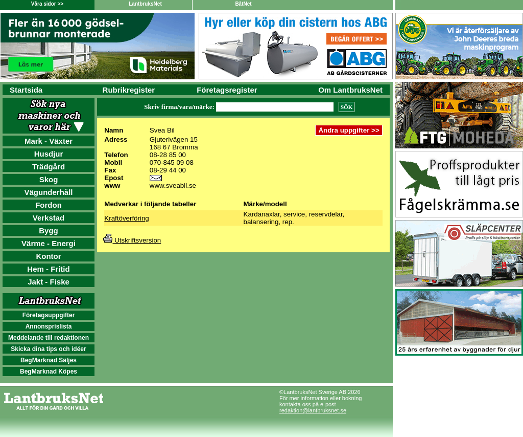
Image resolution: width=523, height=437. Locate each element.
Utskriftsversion (132, 240)
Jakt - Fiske (48, 281)
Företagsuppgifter (48, 315)
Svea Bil (162, 130)
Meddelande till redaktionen (48, 337)
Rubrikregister (129, 89)
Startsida (26, 89)
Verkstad (49, 217)
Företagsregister (227, 89)
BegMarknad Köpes (48, 371)
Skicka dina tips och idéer (48, 349)
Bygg (48, 230)
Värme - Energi (48, 243)
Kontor (48, 256)
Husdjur (48, 153)
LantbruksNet (145, 4)
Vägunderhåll (48, 192)
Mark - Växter (49, 141)
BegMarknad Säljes (48, 360)
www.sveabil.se (173, 185)
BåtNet (243, 4)
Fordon (48, 205)
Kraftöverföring (126, 218)
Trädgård (48, 166)
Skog (48, 179)
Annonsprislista (49, 326)
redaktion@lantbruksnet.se (312, 410)
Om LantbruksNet (350, 89)
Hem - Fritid (48, 269)
